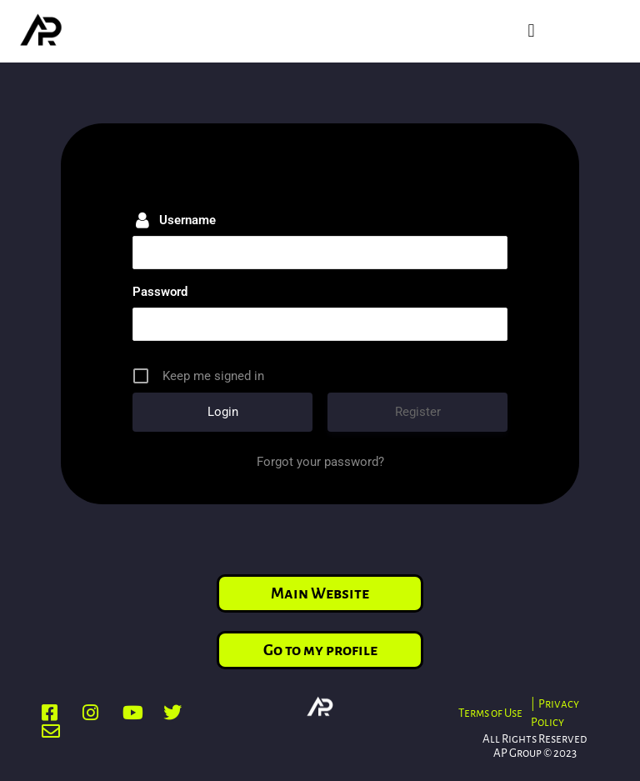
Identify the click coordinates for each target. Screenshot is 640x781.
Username (187, 220)
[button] (531, 31)
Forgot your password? (320, 461)
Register (418, 411)
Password (160, 291)
